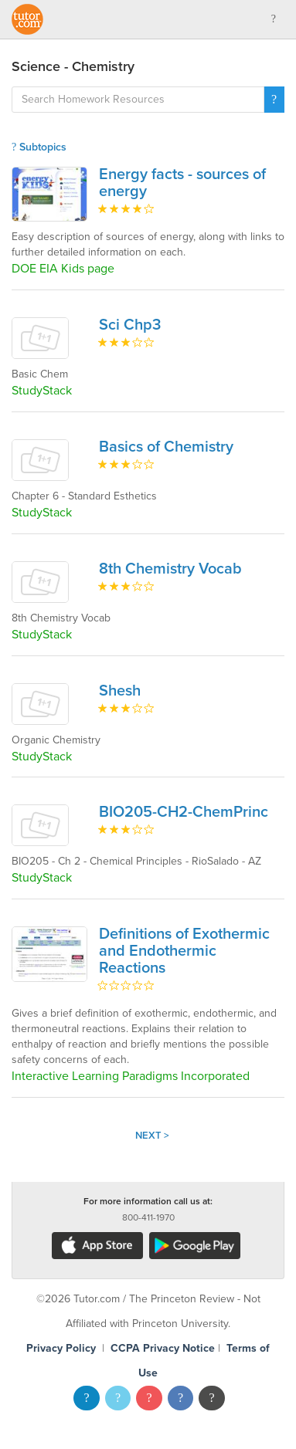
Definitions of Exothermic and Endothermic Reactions (184, 951)
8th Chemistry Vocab (170, 569)
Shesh (120, 691)
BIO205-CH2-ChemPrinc (183, 812)
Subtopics (39, 147)
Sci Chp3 (130, 325)
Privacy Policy (61, 1348)
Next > (152, 1135)
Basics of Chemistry (166, 447)
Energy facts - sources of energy (182, 183)
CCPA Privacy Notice (163, 1348)
